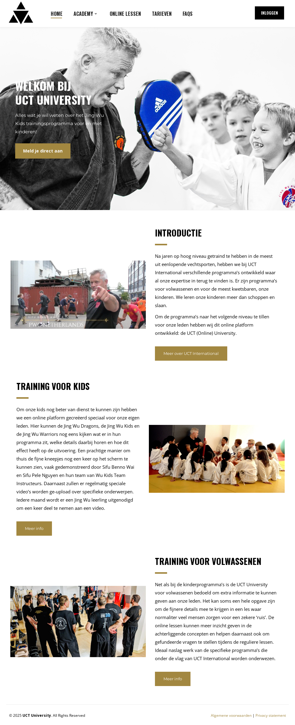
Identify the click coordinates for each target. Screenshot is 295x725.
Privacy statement (271, 715)
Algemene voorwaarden (231, 715)
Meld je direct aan (43, 151)
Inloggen (269, 13)
